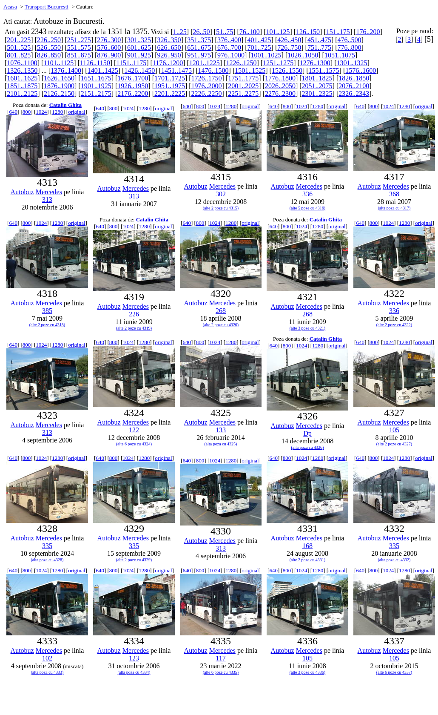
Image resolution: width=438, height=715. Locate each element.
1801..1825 (317, 78)
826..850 (49, 55)
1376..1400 (66, 70)
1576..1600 (360, 70)
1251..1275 (278, 62)
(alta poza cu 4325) (221, 444)
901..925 (139, 55)
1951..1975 (169, 85)
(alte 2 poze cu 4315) (221, 208)
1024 (41, 112)
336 (307, 194)
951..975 (199, 55)
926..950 (169, 55)
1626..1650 (59, 78)
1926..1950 (132, 85)
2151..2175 (96, 93)
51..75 (224, 31)
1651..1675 (96, 78)
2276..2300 (280, 93)
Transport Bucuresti (46, 6)
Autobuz (22, 191)
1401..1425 (103, 70)
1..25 (180, 31)
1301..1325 (351, 62)
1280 (57, 112)
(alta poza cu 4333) (47, 672)
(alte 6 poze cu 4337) (394, 672)
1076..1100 (22, 62)
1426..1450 (139, 70)
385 (47, 310)
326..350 (169, 39)
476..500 (349, 39)
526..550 (49, 47)
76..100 (249, 31)
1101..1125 (58, 62)
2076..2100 (353, 85)
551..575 (79, 47)
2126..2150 (59, 93)
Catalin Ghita (65, 105)
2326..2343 (353, 93)
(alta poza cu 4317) (394, 208)
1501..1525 (250, 70)
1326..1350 (22, 70)
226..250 (49, 39)
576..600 (109, 47)
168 (307, 545)
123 (134, 658)
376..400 (229, 39)
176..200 (368, 31)
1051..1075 (339, 55)
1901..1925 (96, 85)
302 (221, 194)
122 (134, 430)
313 (47, 199)
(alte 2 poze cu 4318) (47, 324)
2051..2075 (317, 85)
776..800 (349, 47)
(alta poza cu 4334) (134, 672)
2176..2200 (132, 93)
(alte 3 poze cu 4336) (307, 672)
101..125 (278, 31)
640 (13, 112)
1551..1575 (324, 70)
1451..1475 (176, 70)
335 (47, 545)
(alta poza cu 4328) (47, 559)
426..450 (289, 39)
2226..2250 (206, 93)
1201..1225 (204, 62)
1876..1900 (59, 85)
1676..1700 (132, 78)
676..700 (229, 47)
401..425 (259, 39)
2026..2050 (280, 85)
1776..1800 (280, 78)
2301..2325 (317, 93)
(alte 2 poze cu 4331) (307, 559)
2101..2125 (22, 93)
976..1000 (231, 55)
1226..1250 (241, 62)
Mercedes (49, 191)
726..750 (289, 47)
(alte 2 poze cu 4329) (134, 559)
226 (134, 314)
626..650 (169, 47)
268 (221, 310)
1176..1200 (168, 62)
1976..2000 (206, 85)
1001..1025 (266, 55)
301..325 (139, 39)
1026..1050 (302, 55)
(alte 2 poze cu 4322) (394, 324)
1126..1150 (95, 62)
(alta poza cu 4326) (307, 447)
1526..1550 (287, 70)
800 (27, 112)
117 (220, 658)
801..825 (19, 55)
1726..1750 (206, 78)
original (76, 112)
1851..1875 (22, 85)
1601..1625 (22, 78)
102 (47, 658)
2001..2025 (243, 85)
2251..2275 (243, 93)
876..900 (109, 55)
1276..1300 (315, 62)
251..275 (79, 39)
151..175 (338, 31)
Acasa (10, 6)
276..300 (109, 39)
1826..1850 (353, 78)
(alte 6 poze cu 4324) (134, 444)
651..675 (199, 47)
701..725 (259, 47)
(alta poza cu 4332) (394, 559)
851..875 (79, 55)
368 (394, 194)
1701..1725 (169, 78)
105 (394, 430)
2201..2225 (169, 93)
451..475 (319, 39)
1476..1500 (213, 70)
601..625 (139, 47)
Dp (307, 433)
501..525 (19, 47)
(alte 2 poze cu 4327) (394, 444)
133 (221, 430)
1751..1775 (243, 78)
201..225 (19, 39)
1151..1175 (131, 62)
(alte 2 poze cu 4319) (134, 328)
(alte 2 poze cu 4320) (221, 324)
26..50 (201, 31)
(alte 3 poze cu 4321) (307, 328)
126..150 (308, 31)
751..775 (319, 47)
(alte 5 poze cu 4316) (307, 208)
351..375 (199, 39)
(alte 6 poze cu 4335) (221, 672)
